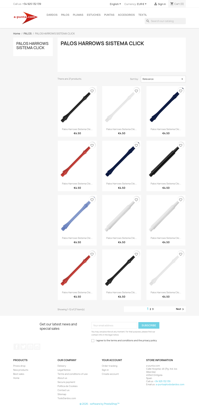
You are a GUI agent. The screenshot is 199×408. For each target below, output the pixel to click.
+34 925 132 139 (31, 4)
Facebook (17, 347)
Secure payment (66, 382)
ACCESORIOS (126, 15)
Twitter (23, 347)
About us (62, 378)
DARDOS (52, 15)
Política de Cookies (68, 386)
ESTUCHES (94, 15)
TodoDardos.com (67, 398)
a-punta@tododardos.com (170, 384)
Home (16, 378)
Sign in (105, 369)
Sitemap (62, 394)
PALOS (65, 15)
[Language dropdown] (116, 4)
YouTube (30, 347)
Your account (112, 360)
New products (20, 369)
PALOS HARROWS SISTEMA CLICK (32, 45)
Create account (110, 373)
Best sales (18, 373)
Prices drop (19, 365)
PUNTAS (109, 15)
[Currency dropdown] (142, 4)
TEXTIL (142, 15)
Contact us (63, 390)
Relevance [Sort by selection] (163, 79)
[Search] (165, 21)
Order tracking (109, 365)
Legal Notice (64, 369)
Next (180, 309)
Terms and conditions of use (73, 373)
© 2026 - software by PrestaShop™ (99, 404)
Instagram (37, 347)
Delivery (62, 365)
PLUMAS (78, 15)
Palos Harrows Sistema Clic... (77, 129)
